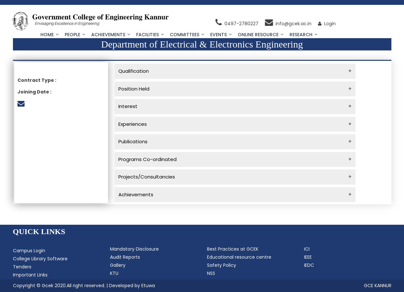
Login (327, 23)
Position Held (133, 88)
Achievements (110, 34)
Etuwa (148, 285)
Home (49, 34)
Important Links (30, 275)
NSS (211, 273)
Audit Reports (125, 257)
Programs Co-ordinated (147, 159)
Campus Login (29, 250)
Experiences (132, 124)
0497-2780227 (236, 23)
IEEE (308, 257)
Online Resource (260, 34)
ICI (307, 249)
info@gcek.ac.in (288, 23)
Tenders (22, 267)
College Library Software (40, 258)
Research (303, 34)
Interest (127, 106)
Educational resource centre (239, 257)
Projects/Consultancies (146, 176)
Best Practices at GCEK (232, 249)
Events (221, 34)
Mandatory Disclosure (134, 249)
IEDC (309, 265)
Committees (187, 34)
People (75, 34)
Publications (132, 141)
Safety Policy (221, 265)
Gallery (118, 265)
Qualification (133, 71)
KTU (114, 273)
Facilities (150, 34)
